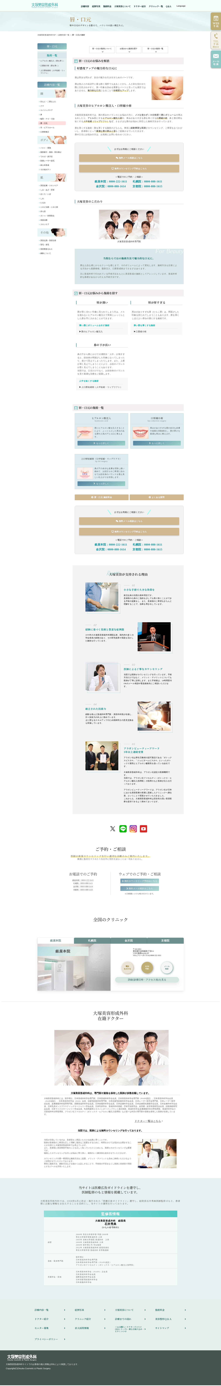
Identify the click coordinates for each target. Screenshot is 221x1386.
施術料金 (107, 6)
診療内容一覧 (63, 36)
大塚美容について (122, 6)
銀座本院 (55, 941)
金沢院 (129, 941)
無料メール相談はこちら (129, 159)
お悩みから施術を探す (128, 50)
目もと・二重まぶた (48, 103)
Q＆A (168, 6)
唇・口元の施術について (102, 50)
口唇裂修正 (44, 133)
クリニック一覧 (156, 6)
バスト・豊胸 (45, 149)
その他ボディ (45, 171)
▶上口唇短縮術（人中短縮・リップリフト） (100, 387)
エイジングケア (46, 112)
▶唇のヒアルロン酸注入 (91, 332)
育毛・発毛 (44, 246)
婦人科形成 (44, 167)
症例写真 (96, 6)
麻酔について (45, 255)
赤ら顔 (43, 213)
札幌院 (92, 941)
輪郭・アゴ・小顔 (47, 120)
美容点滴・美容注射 (48, 242)
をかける (127, 968)
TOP (46, 36)
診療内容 (85, 6)
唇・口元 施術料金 (101, 498)
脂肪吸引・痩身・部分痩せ (50, 154)
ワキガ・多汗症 (46, 158)
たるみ (43, 204)
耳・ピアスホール (47, 129)
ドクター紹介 (140, 6)
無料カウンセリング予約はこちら (129, 170)
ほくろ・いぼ (45, 196)
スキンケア (44, 226)
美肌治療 (43, 222)
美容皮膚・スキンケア (49, 187)
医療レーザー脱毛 (47, 162)
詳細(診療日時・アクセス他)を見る (147, 980)
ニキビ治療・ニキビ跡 (49, 209)
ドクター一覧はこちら (148, 1121)
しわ (42, 200)
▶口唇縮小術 (140, 332)
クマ (42, 107)
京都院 (165, 941)
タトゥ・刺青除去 (47, 217)
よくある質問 (156, 498)
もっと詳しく (102, 444)
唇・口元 (52, 47)
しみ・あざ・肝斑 (47, 191)
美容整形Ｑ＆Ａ (46, 251)
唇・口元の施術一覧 (155, 50)
